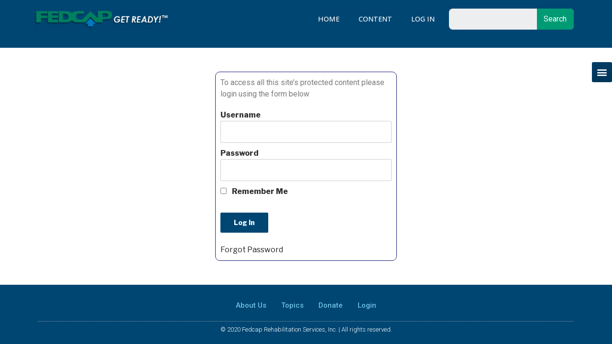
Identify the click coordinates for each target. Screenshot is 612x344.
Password (239, 153)
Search (555, 18)
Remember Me (254, 191)
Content (375, 18)
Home (328, 18)
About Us (251, 305)
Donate (330, 305)
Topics (292, 305)
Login (367, 305)
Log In (423, 18)
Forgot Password (251, 249)
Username (240, 114)
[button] (602, 72)
